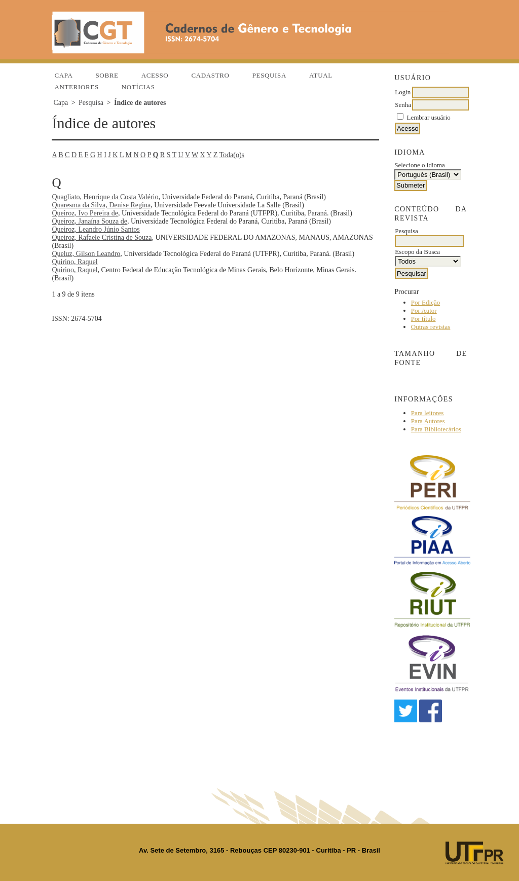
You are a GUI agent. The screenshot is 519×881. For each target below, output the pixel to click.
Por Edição (425, 302)
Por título (423, 318)
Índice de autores (140, 102)
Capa (63, 75)
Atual (320, 75)
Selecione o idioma (419, 165)
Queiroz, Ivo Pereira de (85, 213)
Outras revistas (431, 327)
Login (403, 92)
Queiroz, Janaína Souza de (89, 221)
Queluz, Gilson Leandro (86, 254)
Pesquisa (269, 75)
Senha (403, 104)
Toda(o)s (232, 155)
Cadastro (210, 75)
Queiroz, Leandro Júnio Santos (95, 229)
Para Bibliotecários (436, 429)
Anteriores (76, 87)
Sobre (106, 75)
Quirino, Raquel (74, 262)
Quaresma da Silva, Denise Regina (101, 205)
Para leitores (427, 413)
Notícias (138, 87)
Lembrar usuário (429, 117)
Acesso (155, 75)
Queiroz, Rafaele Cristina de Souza (102, 237)
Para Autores (428, 421)
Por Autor (424, 310)
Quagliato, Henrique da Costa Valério (105, 197)
